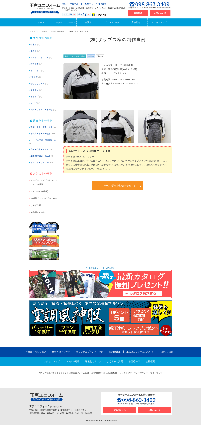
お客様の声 (134, 361)
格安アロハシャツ (61, 351)
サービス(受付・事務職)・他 (43, 140)
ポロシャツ (36, 70)
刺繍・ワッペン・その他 (41, 109)
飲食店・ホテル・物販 (40, 133)
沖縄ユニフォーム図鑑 (79, 373)
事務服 (34, 51)
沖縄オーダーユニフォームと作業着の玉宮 (45, 8)
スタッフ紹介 (166, 351)
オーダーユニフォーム (64, 22)
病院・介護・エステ (40, 149)
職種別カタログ (93, 361)
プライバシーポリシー (138, 373)
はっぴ (34, 103)
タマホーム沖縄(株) (39, 191)
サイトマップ (156, 373)
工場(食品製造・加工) (40, 156)
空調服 (88, 22)
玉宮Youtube (111, 373)
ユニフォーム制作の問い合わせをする (119, 186)
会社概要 (150, 361)
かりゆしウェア (38, 83)
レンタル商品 (72, 361)
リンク (123, 373)
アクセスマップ (159, 22)
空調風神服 (115, 351)
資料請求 (138, 13)
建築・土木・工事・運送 (41, 127)
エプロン (35, 90)
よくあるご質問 (115, 361)
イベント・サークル (40, 162)
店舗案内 (135, 22)
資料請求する (120, 410)
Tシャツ (34, 77)
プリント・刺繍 (112, 22)
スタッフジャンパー (40, 57)
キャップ (35, 96)
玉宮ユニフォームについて (140, 351)
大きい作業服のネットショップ (53, 373)
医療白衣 (35, 64)
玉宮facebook (97, 373)
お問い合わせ (160, 13)
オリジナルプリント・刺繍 (89, 351)
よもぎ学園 (36, 205)
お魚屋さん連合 (38, 212)
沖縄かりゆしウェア (36, 351)
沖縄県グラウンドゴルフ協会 (44, 198)
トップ (41, 22)
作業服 (34, 44)
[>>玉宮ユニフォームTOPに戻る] (100, 268)
